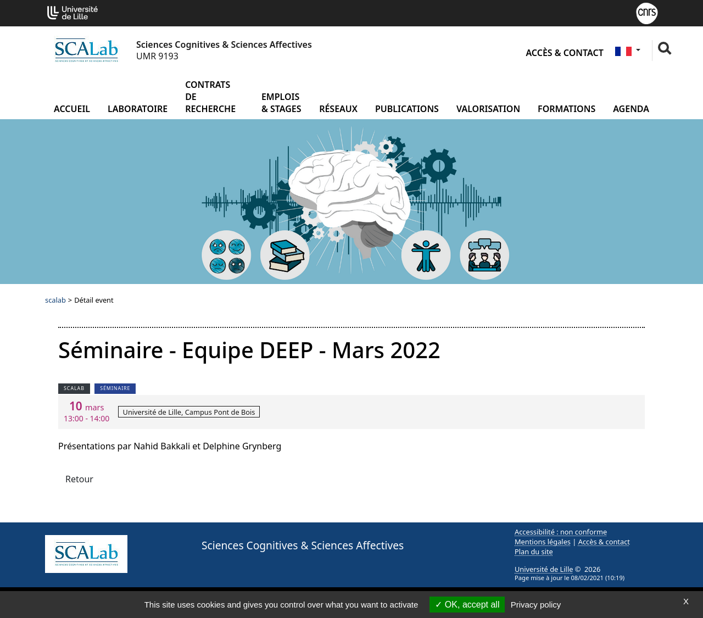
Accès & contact (564, 53)
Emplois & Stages (281, 103)
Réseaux (338, 109)
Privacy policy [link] (536, 604)
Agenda (631, 109)
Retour (79, 479)
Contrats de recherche (210, 97)
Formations (566, 109)
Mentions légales (543, 542)
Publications (407, 109)
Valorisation (488, 109)
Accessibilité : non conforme (561, 532)
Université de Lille (544, 569)
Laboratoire (138, 109)
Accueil (72, 109)
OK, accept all (467, 604)
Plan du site (534, 551)
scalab (55, 300)
